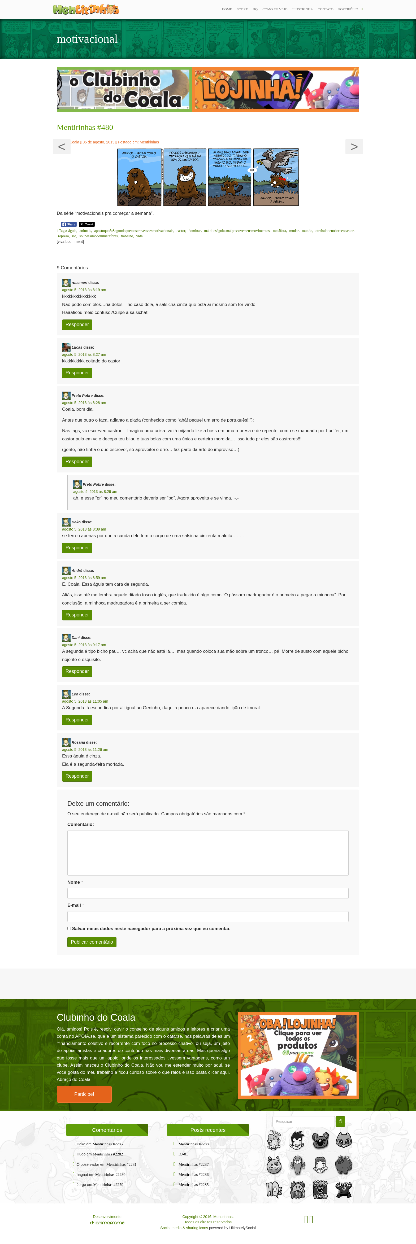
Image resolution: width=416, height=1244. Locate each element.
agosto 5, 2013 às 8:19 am (84, 290)
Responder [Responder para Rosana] (77, 776)
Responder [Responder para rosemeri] (77, 324)
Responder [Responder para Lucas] (77, 372)
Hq (255, 9)
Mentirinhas (149, 142)
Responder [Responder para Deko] (77, 547)
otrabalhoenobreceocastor (334, 231)
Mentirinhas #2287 (194, 1164)
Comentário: (80, 824)
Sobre (242, 9)
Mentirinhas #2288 (194, 1144)
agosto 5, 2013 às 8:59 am (84, 578)
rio (74, 236)
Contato (325, 9)
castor (180, 231)
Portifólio (348, 9)
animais (85, 231)
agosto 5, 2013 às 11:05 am (85, 701)
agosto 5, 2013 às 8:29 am (95, 491)
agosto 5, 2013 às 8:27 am (84, 354)
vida (139, 236)
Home (227, 9)
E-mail (74, 905)
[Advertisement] (208, 983)
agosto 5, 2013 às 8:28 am (84, 403)
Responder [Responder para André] (77, 614)
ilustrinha (302, 9)
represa (63, 236)
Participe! (84, 1094)
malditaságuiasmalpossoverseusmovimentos (237, 231)
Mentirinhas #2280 (110, 1174)
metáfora (279, 231)
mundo (307, 231)
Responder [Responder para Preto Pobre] (77, 461)
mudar (294, 231)
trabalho (127, 236)
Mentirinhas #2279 (108, 1184)
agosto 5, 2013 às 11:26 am (85, 749)
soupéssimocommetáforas (98, 236)
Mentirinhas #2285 (108, 1144)
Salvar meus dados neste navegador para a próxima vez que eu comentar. (151, 928)
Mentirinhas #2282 (108, 1154)
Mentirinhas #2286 (194, 1174)
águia (72, 231)
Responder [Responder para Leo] (77, 719)
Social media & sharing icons (184, 1228)
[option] (208, 89)
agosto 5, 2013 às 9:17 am (84, 645)
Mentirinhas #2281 (121, 1164)
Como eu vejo (274, 9)
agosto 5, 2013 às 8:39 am (84, 529)
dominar (195, 231)
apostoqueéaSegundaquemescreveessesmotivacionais (133, 231)
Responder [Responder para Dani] (77, 671)
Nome (73, 882)
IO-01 (183, 1154)
